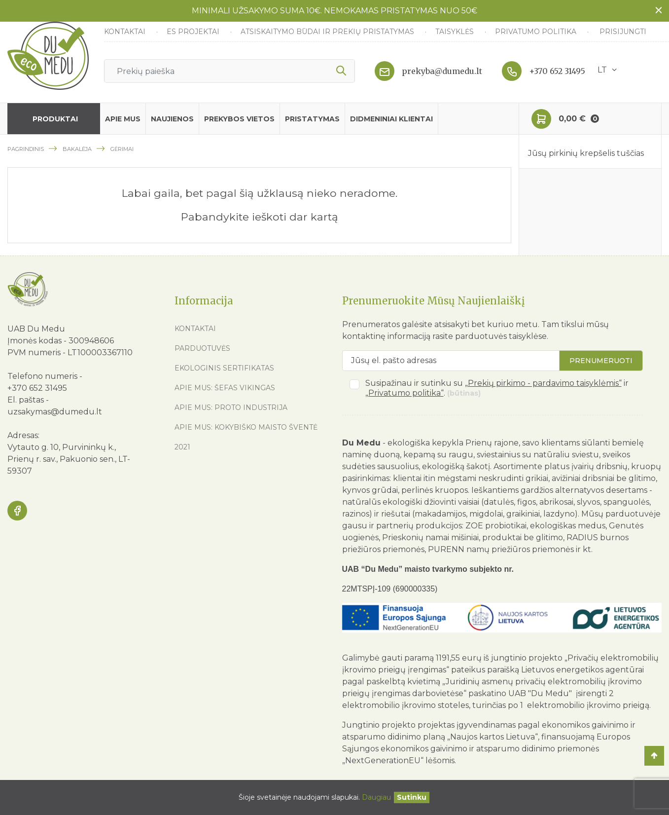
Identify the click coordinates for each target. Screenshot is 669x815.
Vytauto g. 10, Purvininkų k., (61, 447)
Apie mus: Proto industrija (231, 407)
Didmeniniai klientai (391, 118)
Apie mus (123, 118)
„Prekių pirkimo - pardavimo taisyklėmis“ (543, 383)
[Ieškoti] (229, 71)
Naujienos (172, 118)
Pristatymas (312, 118)
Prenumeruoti (601, 360)
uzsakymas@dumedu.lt (54, 411)
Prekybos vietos (239, 118)
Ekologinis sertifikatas (224, 368)
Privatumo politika (536, 31)
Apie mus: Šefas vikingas (225, 387)
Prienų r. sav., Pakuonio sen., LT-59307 (68, 465)
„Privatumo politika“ (404, 393)
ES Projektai (194, 31)
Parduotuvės (202, 348)
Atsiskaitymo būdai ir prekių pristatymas (328, 31)
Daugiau (376, 797)
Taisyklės (455, 31)
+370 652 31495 (557, 71)
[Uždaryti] (411, 797)
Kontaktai (125, 31)
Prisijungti (622, 31)
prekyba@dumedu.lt (442, 71)
